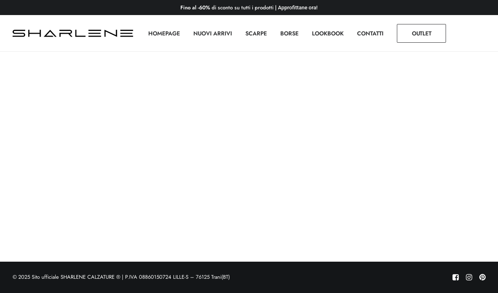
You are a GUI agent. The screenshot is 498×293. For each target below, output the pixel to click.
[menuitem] (164, 33)
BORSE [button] (289, 33)
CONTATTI (370, 33)
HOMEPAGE (164, 33)
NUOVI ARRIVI (212, 33)
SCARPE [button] (256, 33)
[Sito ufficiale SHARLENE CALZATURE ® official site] (75, 33)
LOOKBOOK (328, 33)
